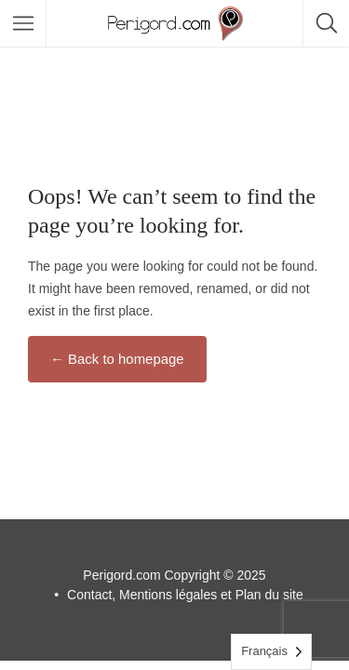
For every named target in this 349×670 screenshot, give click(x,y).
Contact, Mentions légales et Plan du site (185, 594)
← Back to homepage (117, 359)
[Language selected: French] (271, 652)
